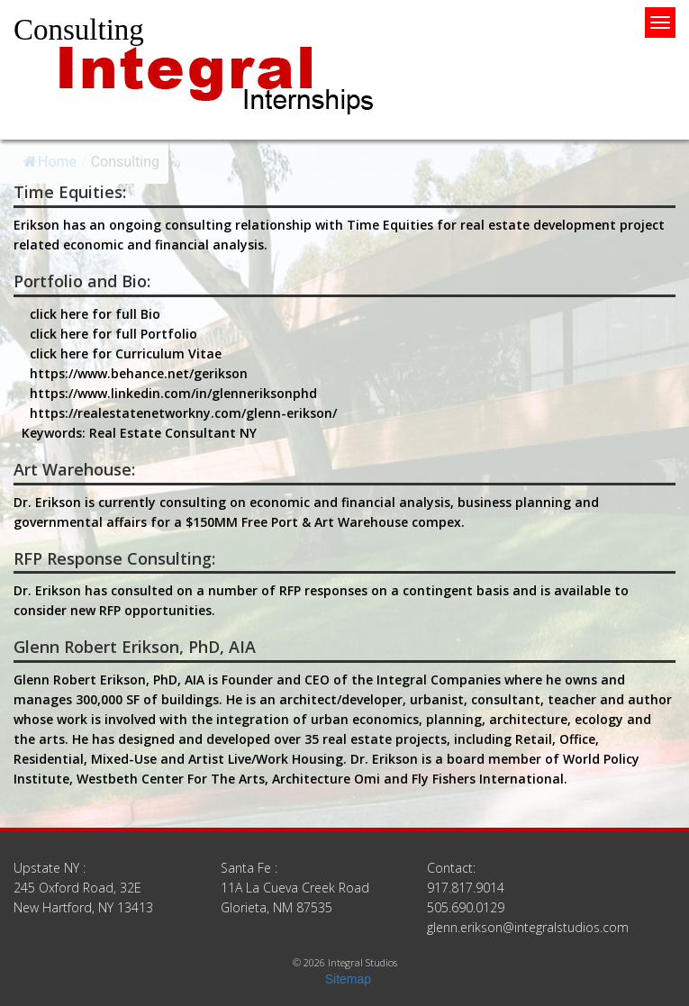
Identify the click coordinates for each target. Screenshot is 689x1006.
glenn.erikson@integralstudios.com (528, 927)
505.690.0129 (465, 907)
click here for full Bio (95, 313)
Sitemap (348, 979)
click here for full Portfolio (113, 333)
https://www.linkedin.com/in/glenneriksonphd (173, 393)
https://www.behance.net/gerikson (139, 373)
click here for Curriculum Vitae (126, 353)
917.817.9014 (465, 887)
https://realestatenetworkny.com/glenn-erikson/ (183, 412)
